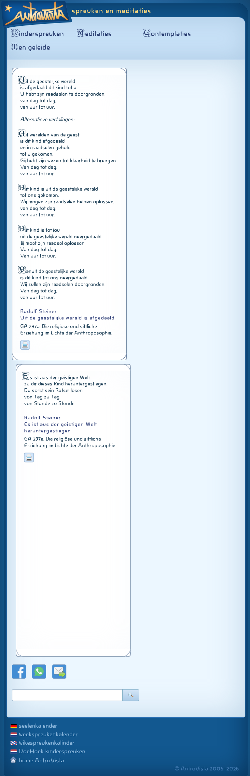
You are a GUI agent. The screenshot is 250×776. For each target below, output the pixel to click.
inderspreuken (38, 33)
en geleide (31, 47)
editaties (95, 33)
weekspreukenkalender (48, 734)
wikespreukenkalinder (47, 742)
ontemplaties (168, 33)
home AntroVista (41, 760)
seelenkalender (38, 725)
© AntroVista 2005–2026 (207, 769)
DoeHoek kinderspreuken (52, 751)
